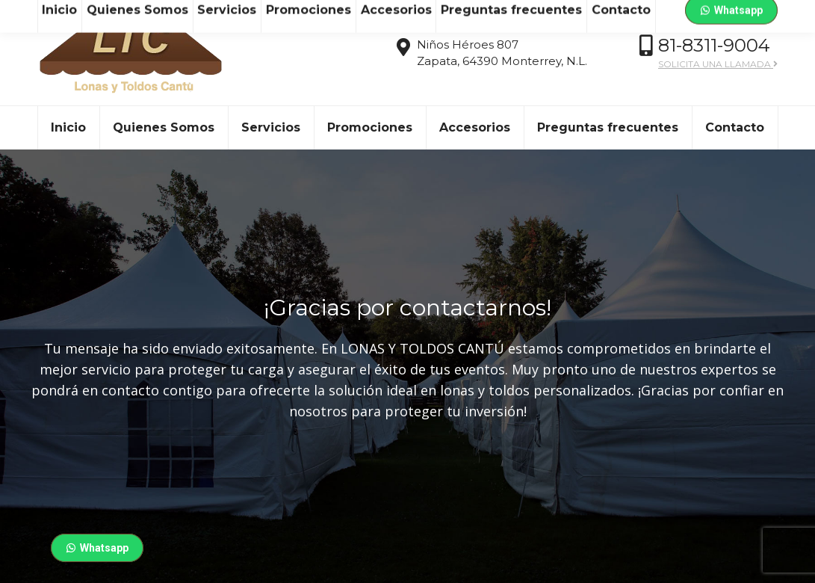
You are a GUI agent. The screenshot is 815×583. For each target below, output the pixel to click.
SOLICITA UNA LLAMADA (718, 90)
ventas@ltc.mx (147, 14)
